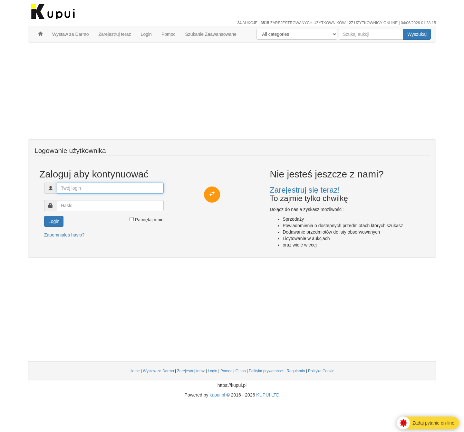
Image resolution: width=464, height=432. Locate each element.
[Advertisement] (232, 94)
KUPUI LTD (267, 394)
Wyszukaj (417, 34)
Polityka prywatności (266, 371)
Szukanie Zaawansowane (211, 34)
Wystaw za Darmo (70, 34)
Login (146, 34)
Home (135, 371)
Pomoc (168, 34)
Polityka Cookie (321, 371)
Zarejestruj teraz (114, 34)
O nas (241, 371)
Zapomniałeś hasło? (64, 234)
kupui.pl (217, 394)
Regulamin (295, 371)
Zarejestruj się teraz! (305, 190)
